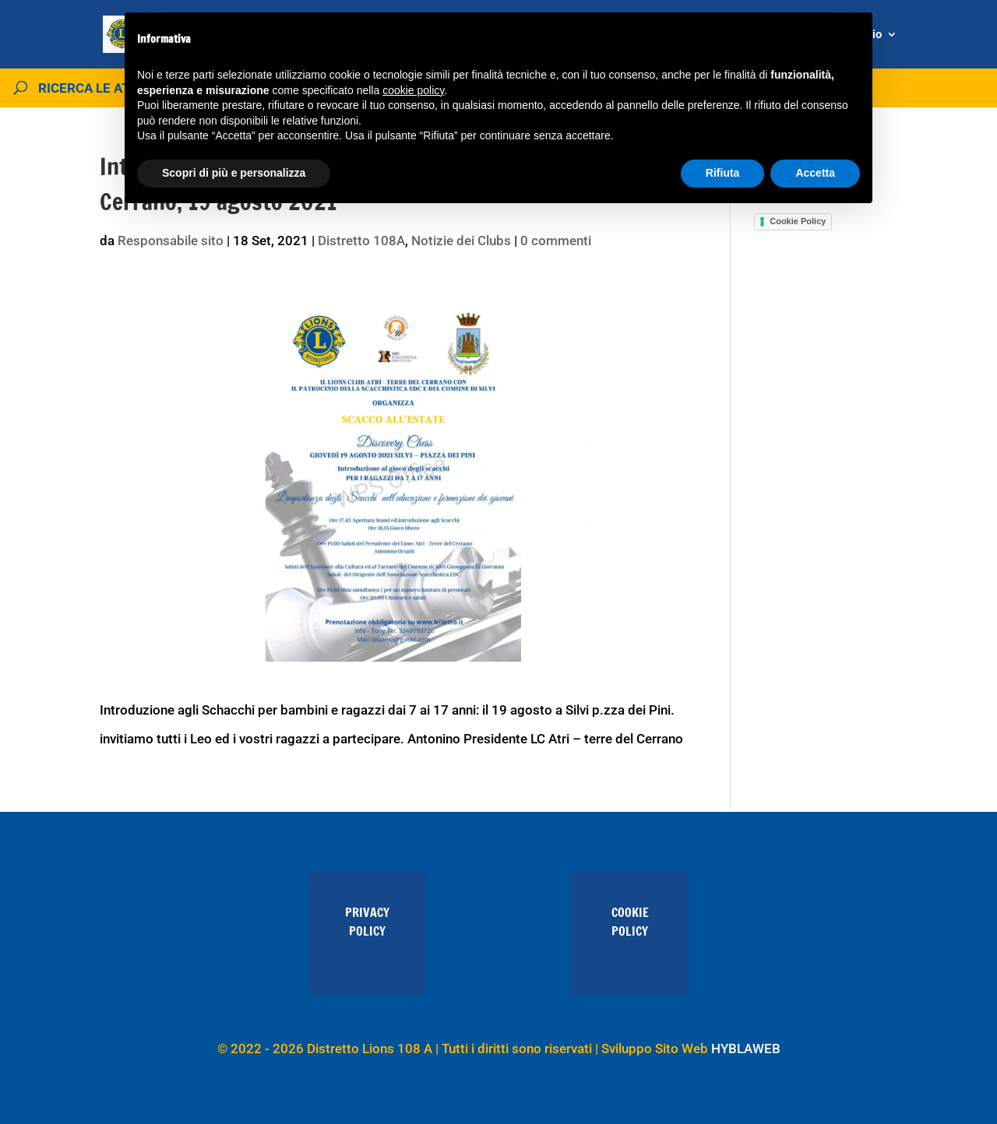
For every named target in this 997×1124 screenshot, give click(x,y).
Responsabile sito (171, 240)
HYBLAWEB (745, 1048)
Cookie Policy (798, 221)
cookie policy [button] (413, 90)
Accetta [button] (815, 173)
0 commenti (555, 240)
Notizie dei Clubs (461, 240)
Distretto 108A (361, 240)
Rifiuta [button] (723, 173)
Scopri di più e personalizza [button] (233, 173)
